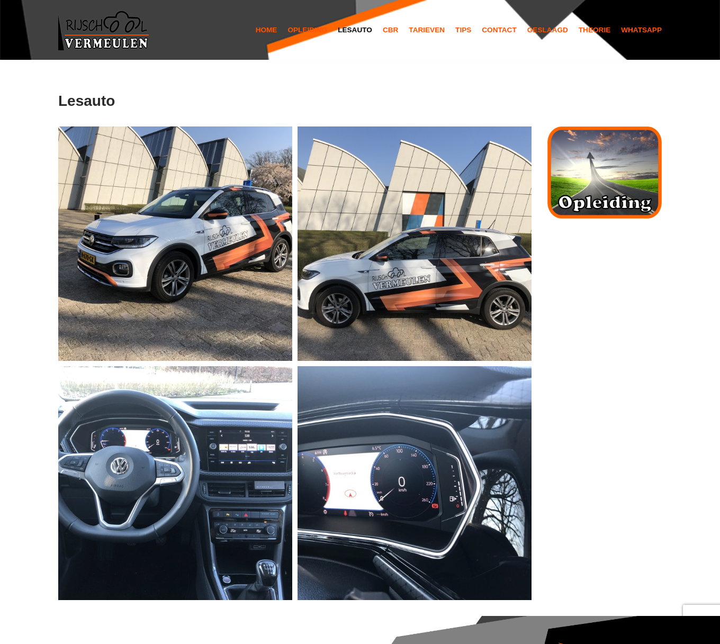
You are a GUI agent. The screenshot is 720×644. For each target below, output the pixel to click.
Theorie (594, 30)
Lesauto (355, 30)
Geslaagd (547, 30)
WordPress (201, 629)
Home (266, 30)
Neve (68, 629)
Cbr (390, 30)
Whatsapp (641, 30)
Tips (463, 30)
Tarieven (427, 30)
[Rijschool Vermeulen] (106, 30)
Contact (499, 30)
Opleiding (307, 30)
